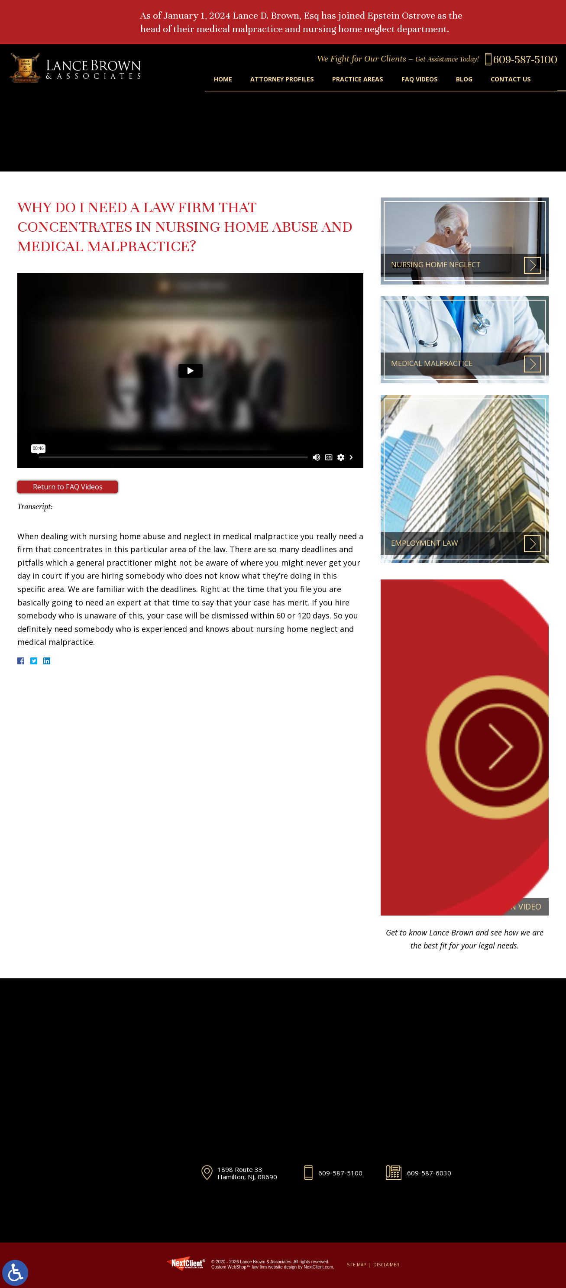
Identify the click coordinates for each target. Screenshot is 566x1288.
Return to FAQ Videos (68, 487)
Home (213, 79)
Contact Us (509, 79)
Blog (461, 79)
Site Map (356, 1265)
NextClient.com (318, 1267)
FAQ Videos (415, 79)
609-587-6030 (429, 1172)
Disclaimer (386, 1265)
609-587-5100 (340, 1172)
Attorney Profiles (274, 79)
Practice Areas (351, 79)
